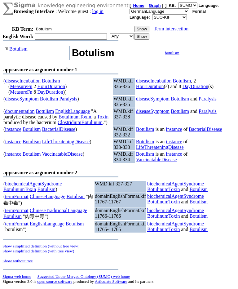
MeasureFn (21, 86)
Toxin (102, 116)
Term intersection (171, 28)
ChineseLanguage (47, 196)
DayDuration (50, 92)
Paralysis (68, 98)
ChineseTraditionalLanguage (58, 210)
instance (13, 129)
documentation (19, 111)
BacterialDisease (58, 129)
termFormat (17, 196)
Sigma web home (16, 276)
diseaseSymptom (21, 98)
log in (98, 11)
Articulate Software (111, 281)
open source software (54, 281)
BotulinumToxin (75, 116)
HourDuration (51, 86)
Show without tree (17, 261)
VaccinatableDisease (62, 154)
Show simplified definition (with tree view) (38, 251)
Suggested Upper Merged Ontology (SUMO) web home (83, 276)
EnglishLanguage (72, 111)
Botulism (18, 48)
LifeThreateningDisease (66, 141)
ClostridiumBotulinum (80, 122)
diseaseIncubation (23, 80)
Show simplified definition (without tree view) (40, 246)
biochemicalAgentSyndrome (33, 183)
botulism (172, 53)
